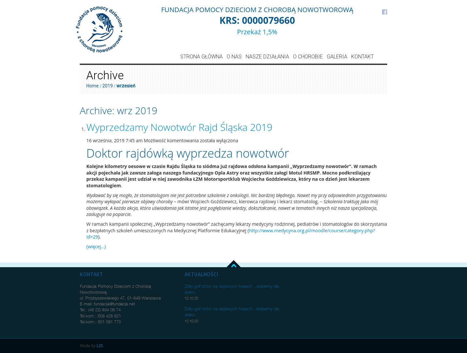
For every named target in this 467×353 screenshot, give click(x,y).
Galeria (337, 57)
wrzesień (125, 85)
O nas (234, 57)
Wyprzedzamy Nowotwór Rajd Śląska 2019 (179, 127)
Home (92, 85)
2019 (107, 85)
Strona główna (201, 57)
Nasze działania (267, 57)
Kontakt (362, 57)
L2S (99, 345)
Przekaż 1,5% (257, 31)
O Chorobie (308, 57)
